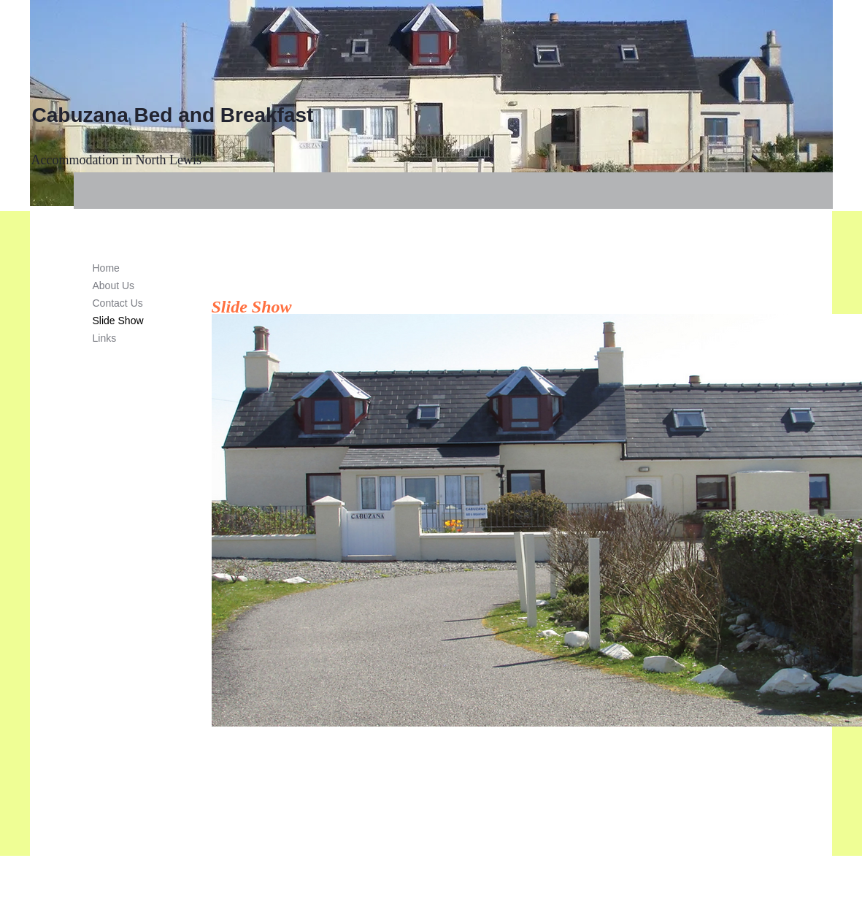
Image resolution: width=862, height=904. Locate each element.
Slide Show (118, 320)
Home (106, 268)
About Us (114, 285)
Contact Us (118, 303)
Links (105, 338)
